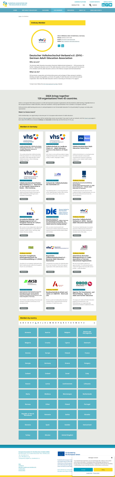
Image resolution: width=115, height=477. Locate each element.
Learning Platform (80, 2)
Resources (70, 10)
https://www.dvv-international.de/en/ (70, 41)
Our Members (58, 10)
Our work (45, 10)
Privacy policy (96, 473)
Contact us (21, 465)
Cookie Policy (89, 473)
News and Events (96, 10)
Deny (103, 470)
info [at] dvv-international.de (68, 39)
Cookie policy (22, 469)
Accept (83, 470)
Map (20, 464)
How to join (87, 118)
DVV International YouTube (50, 84)
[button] (112, 457)
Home (15, 10)
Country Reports (95, 2)
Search (92, 5)
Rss (84, 5)
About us (82, 10)
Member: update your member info (27, 467)
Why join (25, 118)
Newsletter (75, 5)
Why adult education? (29, 10)
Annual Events (108, 2)
